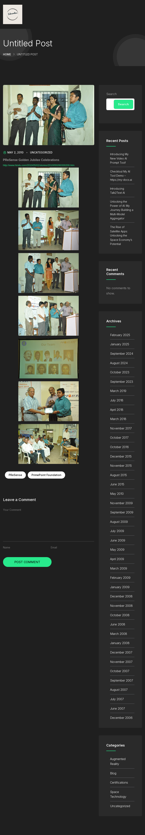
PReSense (15, 475)
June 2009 (117, 540)
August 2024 (119, 363)
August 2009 (119, 522)
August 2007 (119, 690)
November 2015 (121, 465)
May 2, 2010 (13, 152)
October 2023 (119, 372)
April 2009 (117, 559)
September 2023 (121, 382)
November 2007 (121, 662)
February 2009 (120, 578)
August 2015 (118, 475)
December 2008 (121, 596)
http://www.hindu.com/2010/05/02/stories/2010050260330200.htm (39, 165)
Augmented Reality (118, 761)
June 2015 (117, 484)
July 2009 (117, 531)
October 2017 (119, 437)
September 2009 (121, 512)
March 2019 (118, 391)
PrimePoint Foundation (46, 475)
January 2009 (120, 587)
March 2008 (118, 634)
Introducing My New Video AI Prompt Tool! (119, 158)
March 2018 (118, 419)
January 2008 (120, 643)
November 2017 (121, 428)
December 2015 (121, 456)
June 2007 (117, 708)
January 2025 (119, 344)
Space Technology (118, 794)
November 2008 (121, 606)
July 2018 (116, 400)
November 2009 (121, 503)
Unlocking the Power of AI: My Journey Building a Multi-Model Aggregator (121, 210)
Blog (113, 773)
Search (111, 94)
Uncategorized (41, 152)
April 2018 (116, 410)
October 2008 (120, 615)
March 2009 (118, 568)
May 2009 (117, 549)
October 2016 (119, 447)
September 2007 (121, 680)
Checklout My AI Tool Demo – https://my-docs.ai (121, 175)
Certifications (119, 782)
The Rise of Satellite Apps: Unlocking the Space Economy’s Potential (121, 235)
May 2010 (117, 494)
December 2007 (121, 652)
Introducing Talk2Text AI (117, 190)
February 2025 (120, 335)
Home (7, 54)
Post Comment (27, 562)
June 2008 (117, 624)
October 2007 (119, 671)
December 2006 (121, 718)
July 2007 (117, 699)
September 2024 (121, 353)
